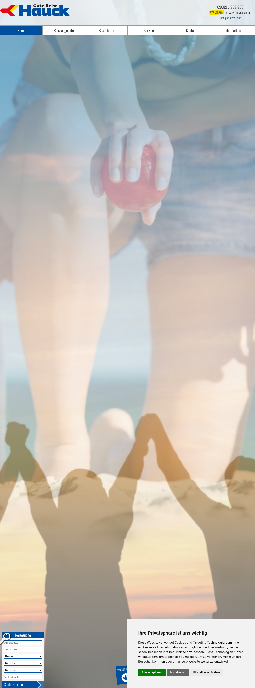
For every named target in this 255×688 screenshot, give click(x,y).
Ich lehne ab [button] (177, 672)
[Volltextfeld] (23, 677)
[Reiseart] (23, 656)
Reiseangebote (64, 30)
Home (21, 30)
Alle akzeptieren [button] (152, 672)
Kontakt (191, 30)
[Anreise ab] (23, 642)
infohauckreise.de (230, 17)
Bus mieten (106, 30)
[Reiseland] (23, 663)
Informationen (234, 30)
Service (149, 30)
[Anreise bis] (23, 649)
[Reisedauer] (23, 670)
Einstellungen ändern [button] (206, 672)
